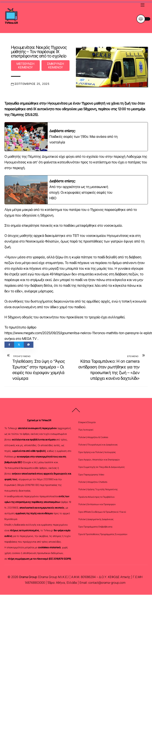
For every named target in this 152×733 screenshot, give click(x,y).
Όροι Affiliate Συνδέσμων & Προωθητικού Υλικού (102, 511)
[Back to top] (76, 412)
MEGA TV (29, 339)
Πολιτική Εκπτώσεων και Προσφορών (97, 504)
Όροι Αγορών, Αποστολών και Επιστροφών (99, 459)
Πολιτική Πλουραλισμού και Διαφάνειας (98, 444)
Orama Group (28, 577)
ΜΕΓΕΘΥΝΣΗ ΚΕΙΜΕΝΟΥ (25, 65)
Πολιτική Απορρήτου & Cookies (93, 437)
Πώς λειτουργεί (85, 429)
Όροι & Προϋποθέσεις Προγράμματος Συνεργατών (102, 534)
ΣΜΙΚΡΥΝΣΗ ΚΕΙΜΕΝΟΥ (55, 65)
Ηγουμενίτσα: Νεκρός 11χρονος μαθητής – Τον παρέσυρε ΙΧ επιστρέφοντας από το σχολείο (39, 51)
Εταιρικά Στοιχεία (87, 422)
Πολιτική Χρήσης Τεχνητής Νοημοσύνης (98, 489)
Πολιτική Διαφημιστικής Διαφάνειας (95, 519)
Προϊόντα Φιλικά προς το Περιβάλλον (96, 496)
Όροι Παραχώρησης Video (91, 474)
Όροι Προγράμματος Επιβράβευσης (95, 526)
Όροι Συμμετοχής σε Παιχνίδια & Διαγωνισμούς (101, 467)
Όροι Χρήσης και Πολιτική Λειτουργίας (97, 452)
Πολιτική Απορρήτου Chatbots (92, 482)
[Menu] (142, 4)
